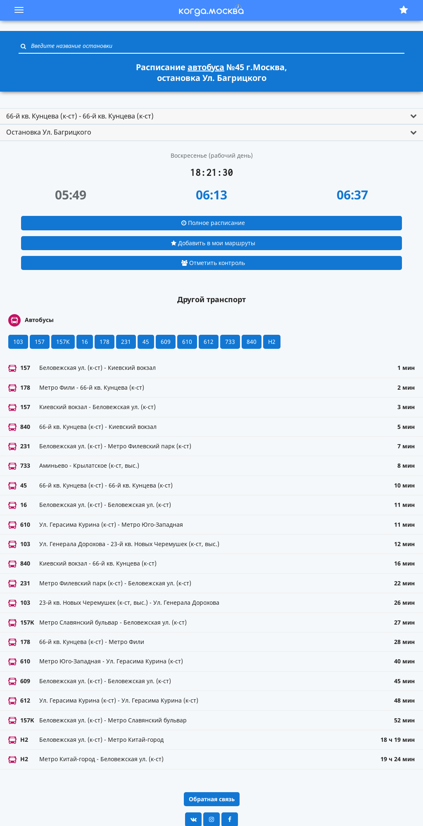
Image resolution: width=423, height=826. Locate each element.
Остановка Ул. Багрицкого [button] (48, 132)
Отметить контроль (213, 263)
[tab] (211, 116)
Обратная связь (212, 799)
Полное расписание (213, 223)
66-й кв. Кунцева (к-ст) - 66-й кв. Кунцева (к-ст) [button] (80, 116)
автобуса (206, 67)
